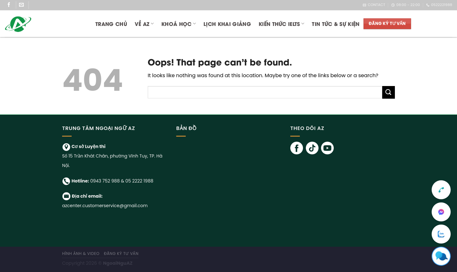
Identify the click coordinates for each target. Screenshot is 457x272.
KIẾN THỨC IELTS (281, 23)
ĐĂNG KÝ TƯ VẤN (121, 253)
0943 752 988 (105, 181)
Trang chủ (111, 23)
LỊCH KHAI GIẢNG (227, 23)
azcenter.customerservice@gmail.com (105, 205)
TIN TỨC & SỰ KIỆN (335, 23)
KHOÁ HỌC (178, 23)
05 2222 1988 (139, 181)
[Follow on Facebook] (11, 5)
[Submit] (388, 92)
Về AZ (144, 23)
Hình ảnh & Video (81, 253)
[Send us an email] (24, 5)
